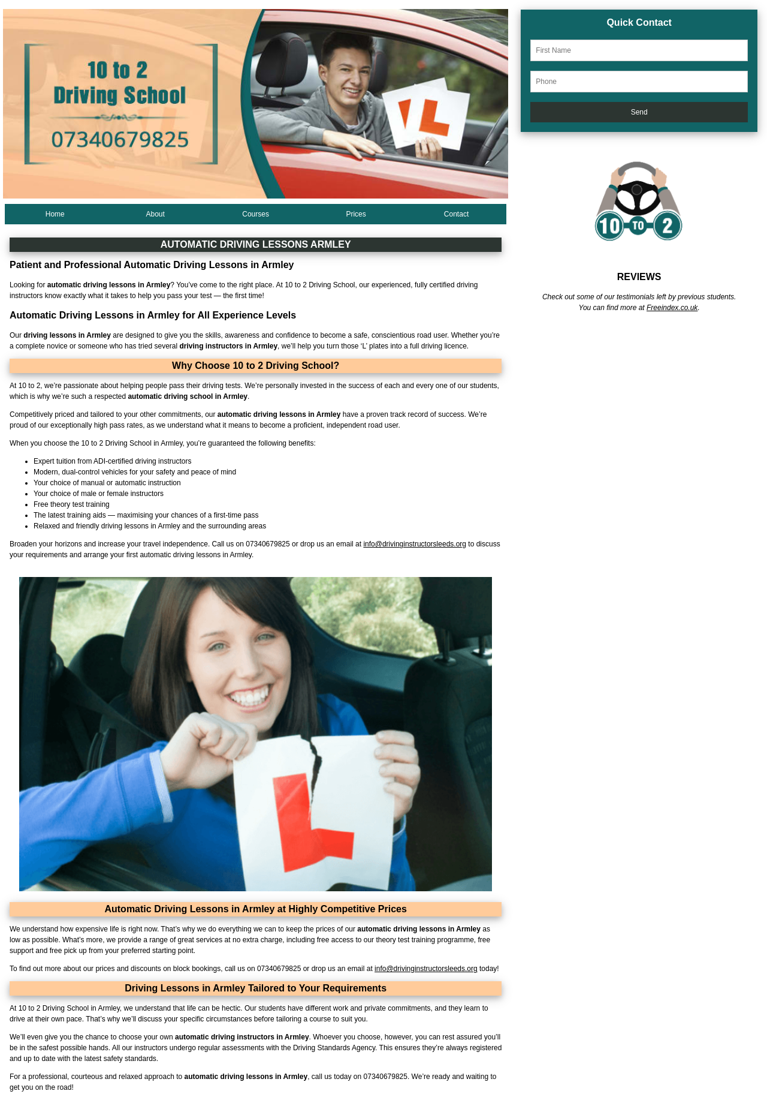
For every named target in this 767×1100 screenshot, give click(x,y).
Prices (356, 214)
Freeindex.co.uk (672, 307)
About (155, 214)
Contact (456, 214)
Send (639, 112)
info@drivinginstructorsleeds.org (414, 544)
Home (55, 214)
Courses (255, 214)
